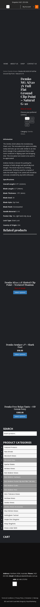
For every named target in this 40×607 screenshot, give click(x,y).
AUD (27, 118)
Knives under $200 (10, 528)
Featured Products (10, 447)
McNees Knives (9, 468)
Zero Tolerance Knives (12, 494)
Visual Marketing (31, 601)
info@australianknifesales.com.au (25, 576)
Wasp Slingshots (10, 524)
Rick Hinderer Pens (10, 490)
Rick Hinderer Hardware (12, 477)
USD (32, 118)
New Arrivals (8, 452)
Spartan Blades (9, 464)
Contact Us (32, 64)
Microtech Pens (9, 460)
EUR (32, 122)
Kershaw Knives (9, 498)
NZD (27, 122)
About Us (14, 64)
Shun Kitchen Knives (11, 511)
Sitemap (35, 598)
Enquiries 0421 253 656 (20, 2)
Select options (20, 292)
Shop (23, 64)
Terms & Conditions (8, 598)
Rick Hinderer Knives (11, 473)
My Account (27, 7)
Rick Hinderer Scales (11, 486)
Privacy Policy (19, 598)
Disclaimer (28, 598)
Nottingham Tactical (11, 515)
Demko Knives (12, 71)
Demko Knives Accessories (13, 507)
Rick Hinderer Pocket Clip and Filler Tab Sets (19, 481)
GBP (27, 125)
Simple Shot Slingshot (11, 519)
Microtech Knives (10, 456)
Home (5, 64)
